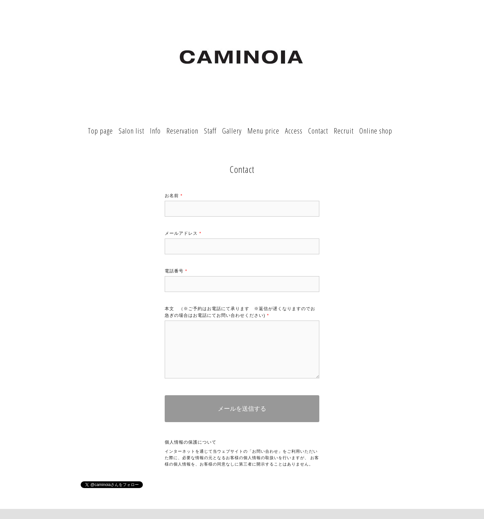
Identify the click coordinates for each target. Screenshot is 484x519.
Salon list (131, 130)
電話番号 (176, 270)
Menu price (263, 130)
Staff (210, 130)
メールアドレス (183, 233)
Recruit (344, 130)
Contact (318, 130)
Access (293, 130)
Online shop (375, 130)
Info (155, 130)
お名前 (174, 195)
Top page (100, 130)
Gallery (232, 130)
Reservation (182, 130)
